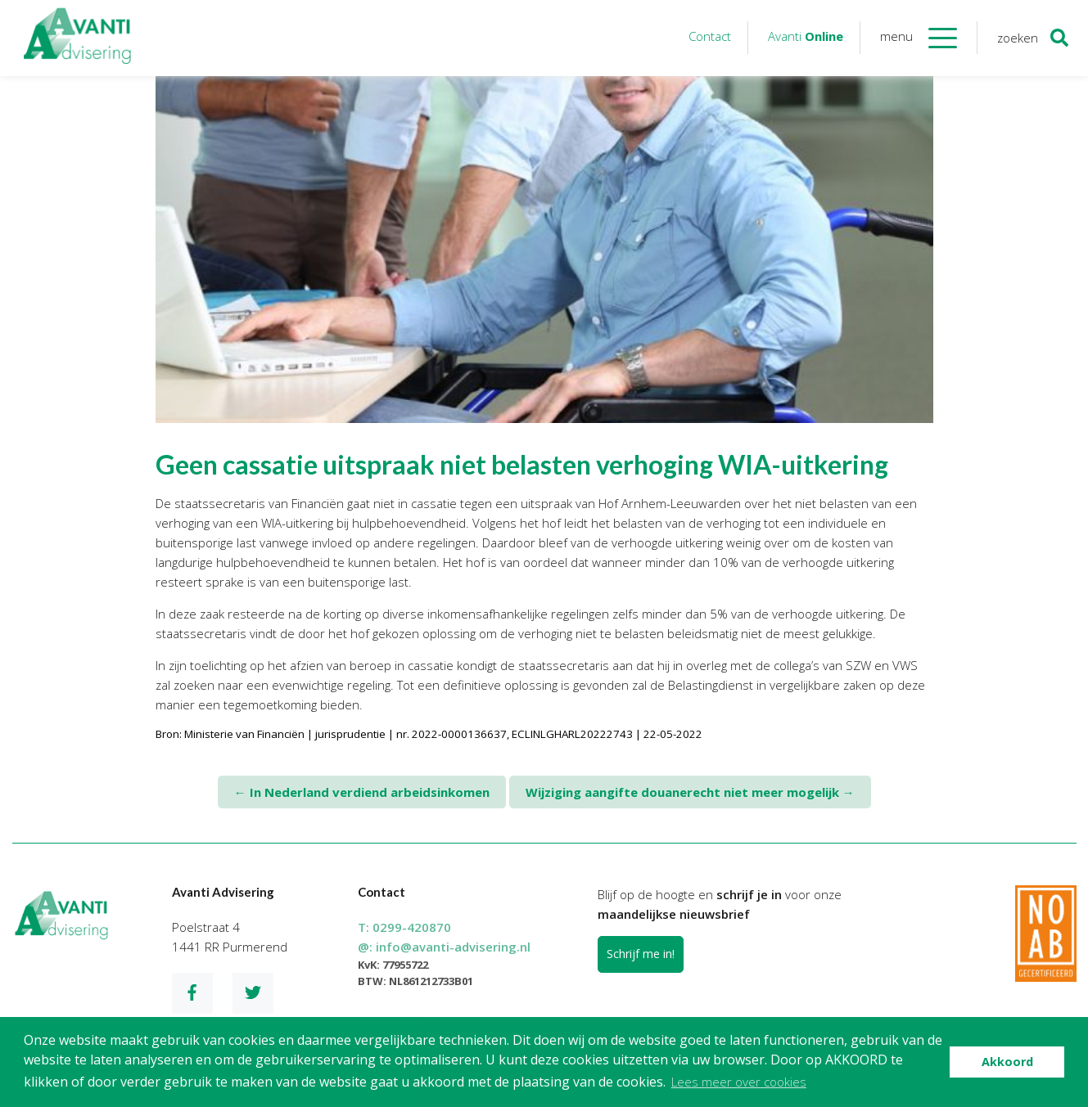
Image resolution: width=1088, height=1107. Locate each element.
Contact (709, 36)
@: (444, 946)
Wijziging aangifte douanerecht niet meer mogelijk (690, 792)
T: (404, 927)
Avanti (805, 36)
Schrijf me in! (641, 953)
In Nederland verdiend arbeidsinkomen (362, 792)
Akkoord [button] (1007, 1061)
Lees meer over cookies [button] (738, 1081)
